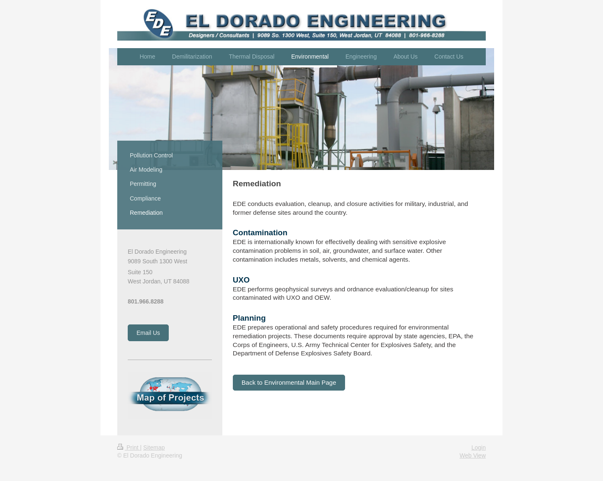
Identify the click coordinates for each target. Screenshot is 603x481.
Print (128, 447)
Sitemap (154, 447)
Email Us (148, 332)
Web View (472, 455)
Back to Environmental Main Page (289, 382)
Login (479, 447)
